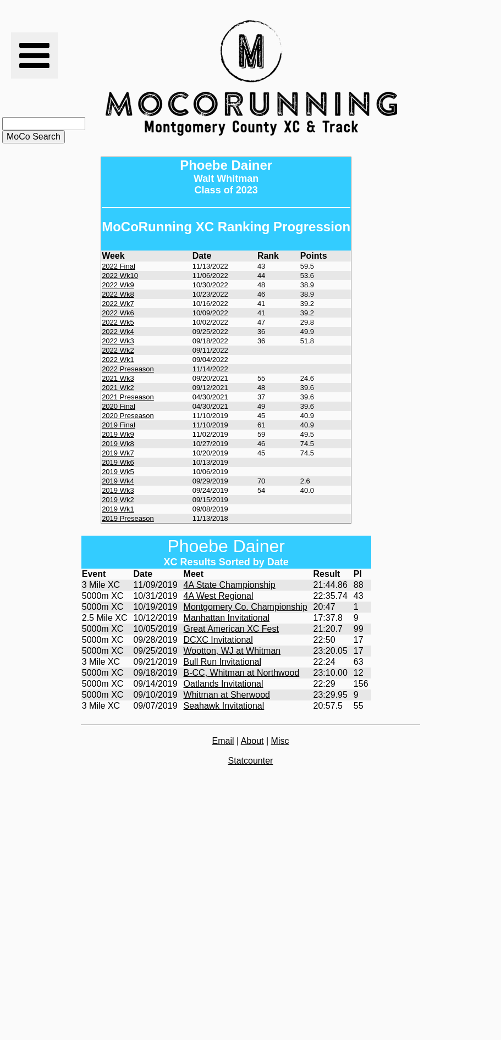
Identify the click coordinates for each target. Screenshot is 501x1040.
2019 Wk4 (118, 481)
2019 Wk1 (118, 509)
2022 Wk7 (118, 303)
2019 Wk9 (118, 434)
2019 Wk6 (118, 462)
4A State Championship (230, 584)
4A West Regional (219, 595)
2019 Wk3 (118, 490)
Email (223, 741)
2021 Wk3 (118, 378)
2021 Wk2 (118, 387)
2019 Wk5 (118, 472)
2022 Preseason (128, 369)
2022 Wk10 (120, 275)
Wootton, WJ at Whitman (232, 650)
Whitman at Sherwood (227, 694)
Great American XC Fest (231, 628)
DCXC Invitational (218, 639)
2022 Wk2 (118, 350)
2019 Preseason (128, 518)
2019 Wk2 (118, 500)
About (252, 741)
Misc (280, 741)
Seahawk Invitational (224, 705)
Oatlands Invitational (223, 683)
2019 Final (118, 425)
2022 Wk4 (118, 331)
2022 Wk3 (118, 341)
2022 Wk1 (118, 359)
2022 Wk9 (118, 285)
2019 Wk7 (118, 453)
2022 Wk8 (118, 294)
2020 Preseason (128, 415)
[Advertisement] (458, 78)
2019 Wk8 (118, 444)
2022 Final (118, 266)
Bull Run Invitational (222, 661)
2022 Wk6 (118, 313)
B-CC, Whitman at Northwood (242, 672)
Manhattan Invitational (227, 617)
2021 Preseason (128, 397)
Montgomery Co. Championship (245, 606)
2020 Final (118, 406)
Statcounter (250, 760)
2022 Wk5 (118, 322)
